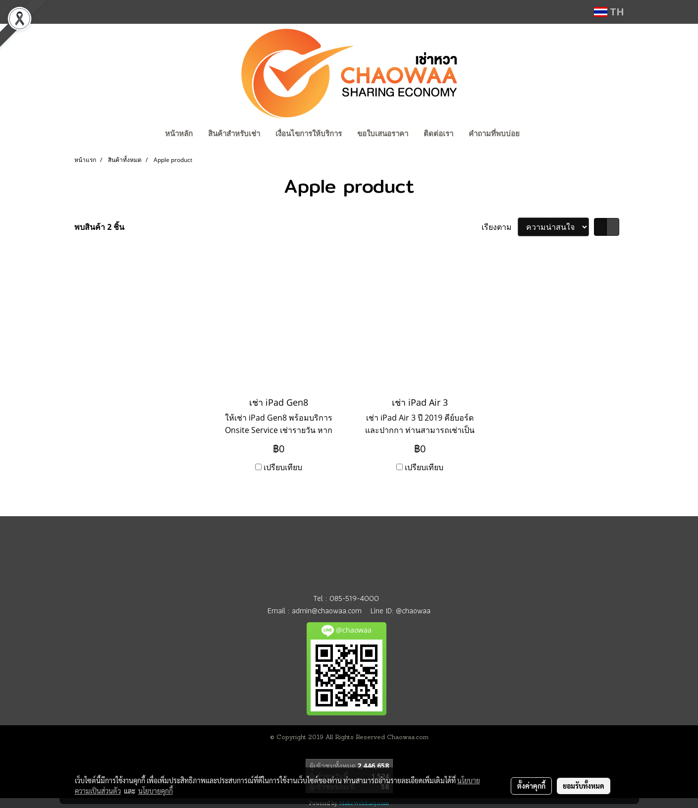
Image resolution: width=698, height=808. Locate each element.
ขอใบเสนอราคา (382, 133)
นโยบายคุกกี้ (155, 790)
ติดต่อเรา (438, 133)
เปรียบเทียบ (283, 467)
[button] (536, 135)
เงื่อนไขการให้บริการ (308, 133)
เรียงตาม (500, 226)
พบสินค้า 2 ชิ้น (99, 226)
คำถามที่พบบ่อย (494, 133)
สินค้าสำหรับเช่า (234, 133)
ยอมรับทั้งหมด (583, 785)
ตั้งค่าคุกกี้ (531, 785)
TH (609, 11)
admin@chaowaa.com (327, 610)
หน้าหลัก (179, 133)
